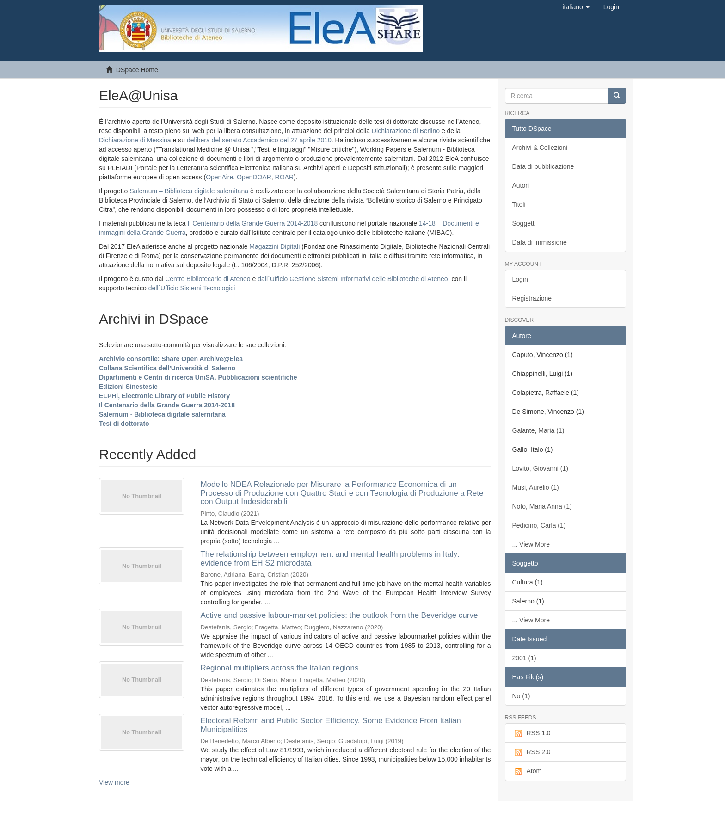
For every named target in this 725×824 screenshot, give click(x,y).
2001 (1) (524, 658)
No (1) (521, 696)
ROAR (284, 177)
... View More (531, 544)
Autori (520, 185)
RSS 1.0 (531, 733)
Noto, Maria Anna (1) (542, 506)
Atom (527, 771)
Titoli (519, 204)
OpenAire (219, 177)
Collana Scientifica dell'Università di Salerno (167, 368)
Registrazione (532, 298)
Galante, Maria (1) (538, 430)
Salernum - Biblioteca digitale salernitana (162, 414)
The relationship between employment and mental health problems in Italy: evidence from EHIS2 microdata (329, 558)
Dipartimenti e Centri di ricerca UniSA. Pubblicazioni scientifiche (198, 377)
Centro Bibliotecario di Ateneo (207, 279)
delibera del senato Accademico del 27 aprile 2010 (259, 140)
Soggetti (524, 223)
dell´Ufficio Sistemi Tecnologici (191, 288)
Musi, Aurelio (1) (535, 487)
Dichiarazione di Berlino (407, 131)
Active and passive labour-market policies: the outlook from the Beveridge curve (339, 615)
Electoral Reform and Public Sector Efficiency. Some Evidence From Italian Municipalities (330, 725)
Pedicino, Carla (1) (539, 525)
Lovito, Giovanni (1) (540, 468)
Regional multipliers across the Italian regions (279, 668)
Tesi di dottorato (124, 423)
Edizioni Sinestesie (128, 386)
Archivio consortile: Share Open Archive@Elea (171, 359)
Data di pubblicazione (543, 166)
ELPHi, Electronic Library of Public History (164, 396)
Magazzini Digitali (274, 246)
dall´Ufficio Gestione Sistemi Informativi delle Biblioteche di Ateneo (353, 279)
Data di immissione (539, 242)
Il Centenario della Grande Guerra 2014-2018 (252, 223)
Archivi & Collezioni (540, 147)
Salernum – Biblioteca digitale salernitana (189, 191)
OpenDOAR (254, 177)
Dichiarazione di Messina (135, 140)
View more (114, 782)
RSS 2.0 (531, 752)
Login (520, 279)
